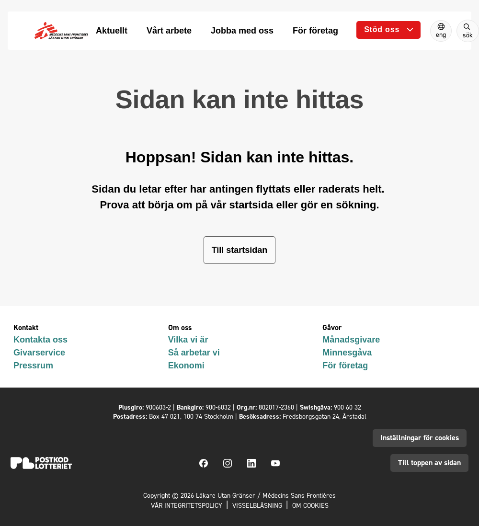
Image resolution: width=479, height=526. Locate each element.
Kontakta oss (40, 339)
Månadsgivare (351, 339)
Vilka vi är (188, 339)
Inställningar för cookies (419, 438)
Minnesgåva (347, 352)
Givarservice (39, 352)
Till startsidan (240, 250)
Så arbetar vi (194, 352)
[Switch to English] (441, 31)
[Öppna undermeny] (388, 30)
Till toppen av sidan (429, 462)
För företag (345, 365)
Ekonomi (186, 365)
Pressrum (33, 365)
